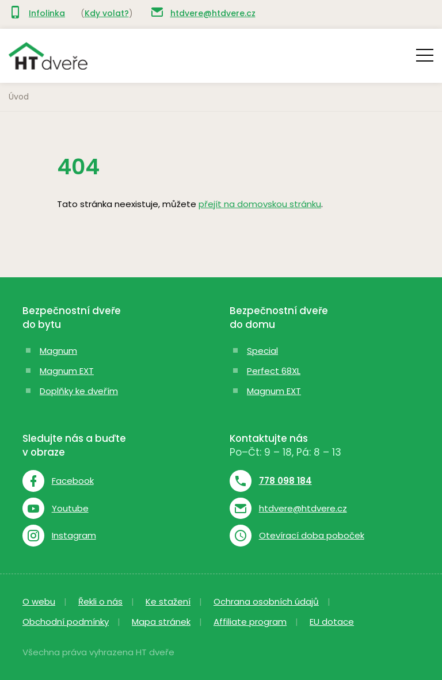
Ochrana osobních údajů (266, 601)
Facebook (73, 481)
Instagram (74, 535)
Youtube (70, 508)
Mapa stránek (161, 622)
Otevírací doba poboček (311, 535)
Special (262, 351)
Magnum (58, 351)
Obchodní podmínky (65, 622)
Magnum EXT (67, 371)
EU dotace (332, 622)
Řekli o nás (100, 601)
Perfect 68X (272, 371)
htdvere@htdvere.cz (213, 13)
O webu (38, 601)
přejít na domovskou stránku (260, 204)
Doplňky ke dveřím (79, 391)
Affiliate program (250, 622)
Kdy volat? (107, 13)
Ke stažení (168, 601)
